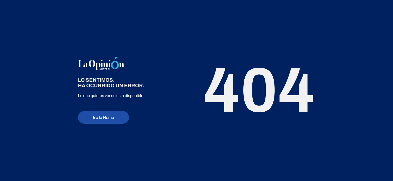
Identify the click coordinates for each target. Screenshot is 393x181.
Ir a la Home (103, 117)
